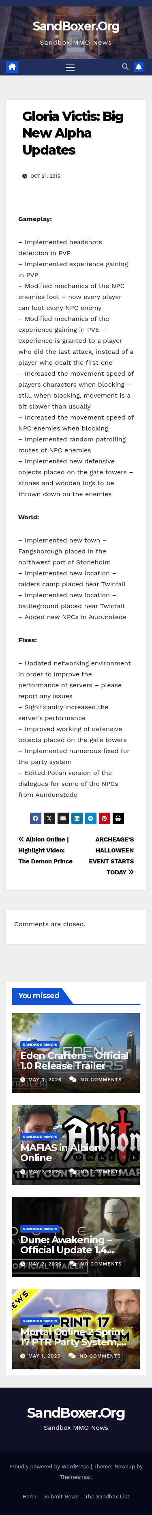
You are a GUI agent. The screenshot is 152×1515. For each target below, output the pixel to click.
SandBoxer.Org (76, 26)
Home (30, 1496)
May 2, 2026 (46, 1172)
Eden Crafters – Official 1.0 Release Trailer (74, 1061)
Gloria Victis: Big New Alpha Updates (72, 133)
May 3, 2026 (46, 1079)
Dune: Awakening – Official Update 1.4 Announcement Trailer (74, 1250)
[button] (125, 67)
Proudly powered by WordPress (50, 1466)
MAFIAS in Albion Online (60, 1153)
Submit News (61, 1496)
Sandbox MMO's (40, 1044)
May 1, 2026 (45, 1356)
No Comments (101, 1079)
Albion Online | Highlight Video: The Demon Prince (45, 850)
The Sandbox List (107, 1496)
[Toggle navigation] (70, 67)
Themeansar (75, 1477)
